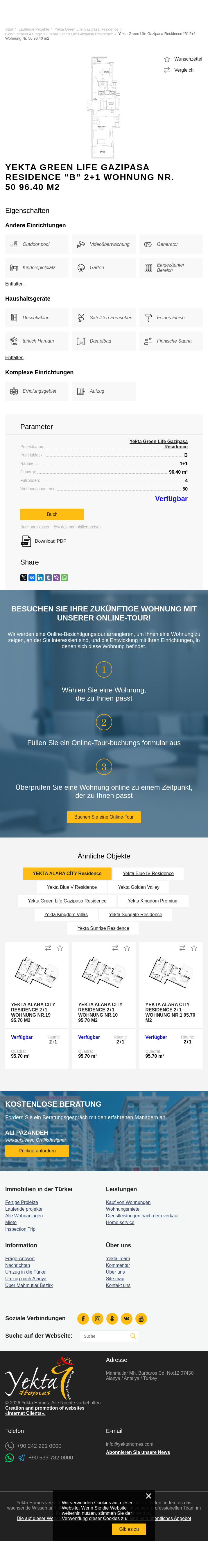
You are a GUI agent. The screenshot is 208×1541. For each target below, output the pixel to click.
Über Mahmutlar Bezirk (29, 1285)
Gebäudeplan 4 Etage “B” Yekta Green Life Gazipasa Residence (59, 34)
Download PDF (50, 541)
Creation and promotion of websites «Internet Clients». (45, 1411)
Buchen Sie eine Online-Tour (104, 816)
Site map (115, 1278)
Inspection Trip (20, 1229)
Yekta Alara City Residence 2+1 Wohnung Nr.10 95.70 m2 (100, 1012)
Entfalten (14, 283)
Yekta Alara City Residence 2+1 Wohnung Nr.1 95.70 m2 (170, 1012)
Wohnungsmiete (122, 1209)
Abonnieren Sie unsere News (138, 1452)
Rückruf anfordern (37, 1150)
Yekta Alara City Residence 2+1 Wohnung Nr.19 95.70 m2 (33, 1012)
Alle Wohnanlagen (24, 1215)
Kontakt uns (118, 1285)
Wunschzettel (188, 59)
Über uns (115, 1272)
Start (9, 29)
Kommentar (118, 1265)
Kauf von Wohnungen (128, 1202)
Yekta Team (118, 1258)
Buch (52, 514)
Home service (120, 1222)
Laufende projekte (23, 1209)
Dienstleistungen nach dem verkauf (142, 1215)
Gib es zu (129, 1529)
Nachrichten (17, 1265)
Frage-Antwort (20, 1258)
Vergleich (183, 70)
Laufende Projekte (34, 29)
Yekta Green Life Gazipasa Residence (87, 29)
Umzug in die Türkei (25, 1272)
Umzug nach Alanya (25, 1278)
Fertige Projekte (21, 1202)
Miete (11, 1222)
